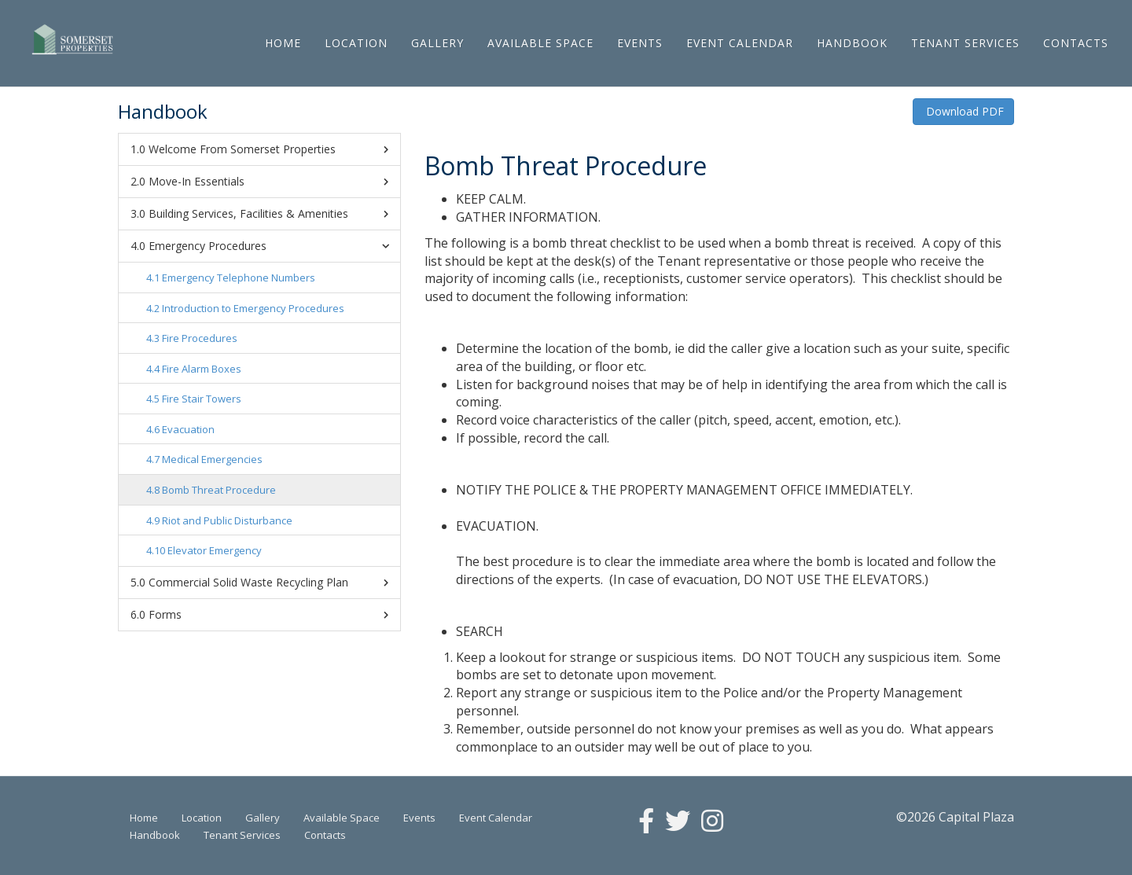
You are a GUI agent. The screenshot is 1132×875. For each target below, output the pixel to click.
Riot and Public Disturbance (227, 520)
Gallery (437, 42)
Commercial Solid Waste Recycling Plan (268, 582)
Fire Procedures (199, 338)
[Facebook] (646, 821)
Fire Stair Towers (201, 399)
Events (640, 42)
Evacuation (188, 429)
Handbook (852, 42)
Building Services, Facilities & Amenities (268, 214)
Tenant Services (965, 42)
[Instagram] (712, 821)
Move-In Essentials (268, 181)
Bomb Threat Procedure (219, 490)
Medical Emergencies (212, 459)
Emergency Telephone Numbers (238, 277)
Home (283, 42)
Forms (268, 615)
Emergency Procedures (271, 245)
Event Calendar (739, 42)
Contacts (1075, 42)
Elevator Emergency (214, 550)
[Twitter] (677, 821)
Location (356, 42)
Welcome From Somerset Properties (268, 149)
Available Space (540, 42)
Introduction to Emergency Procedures (253, 308)
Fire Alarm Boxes (201, 369)
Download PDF (963, 111)
